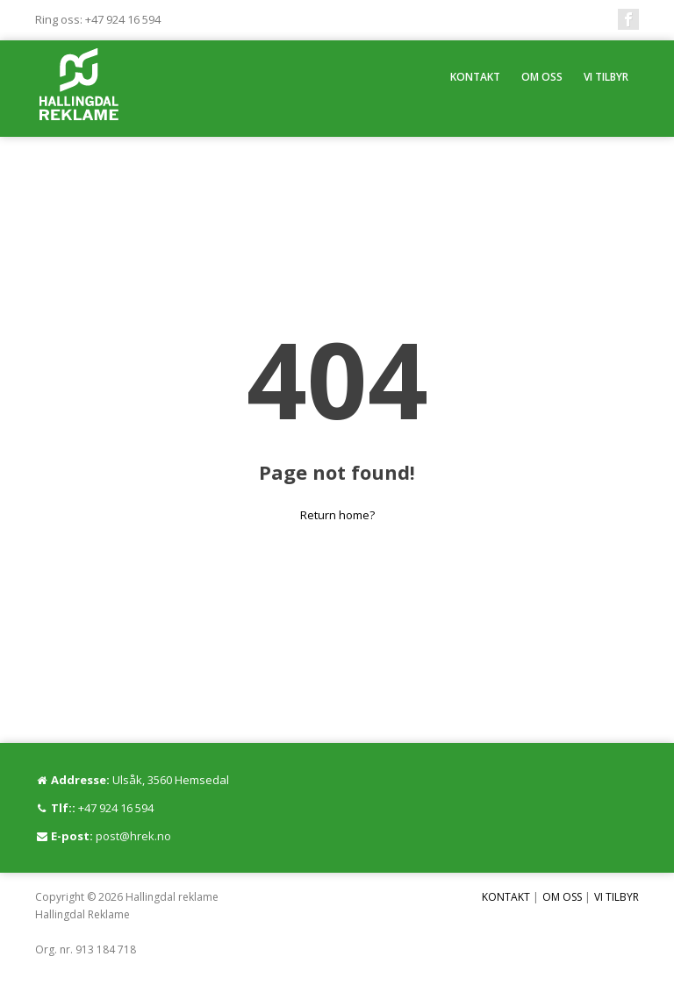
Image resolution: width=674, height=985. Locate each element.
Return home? (337, 515)
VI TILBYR (606, 76)
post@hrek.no (133, 836)
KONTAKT (475, 76)
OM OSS (542, 76)
